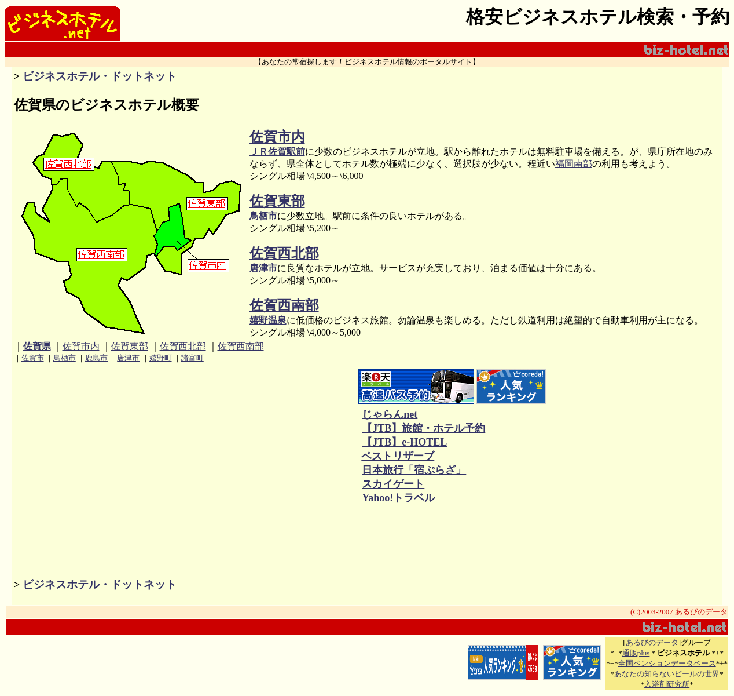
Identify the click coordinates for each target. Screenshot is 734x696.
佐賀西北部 (284, 253)
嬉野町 (160, 358)
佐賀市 (32, 358)
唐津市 (263, 268)
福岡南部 (573, 164)
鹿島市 (96, 358)
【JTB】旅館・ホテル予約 (423, 428)
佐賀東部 (277, 201)
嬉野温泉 (268, 320)
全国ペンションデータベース (667, 663)
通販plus (636, 652)
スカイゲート (392, 484)
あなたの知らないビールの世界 (667, 673)
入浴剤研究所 (666, 684)
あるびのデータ (652, 642)
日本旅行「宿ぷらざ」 (413, 470)
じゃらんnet (389, 414)
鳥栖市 (263, 216)
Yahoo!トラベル (398, 498)
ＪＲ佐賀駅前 (277, 151)
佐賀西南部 (284, 305)
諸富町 (192, 358)
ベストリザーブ (397, 456)
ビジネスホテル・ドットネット (100, 76)
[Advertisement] (243, 437)
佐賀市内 (277, 136)
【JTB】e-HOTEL (404, 442)
